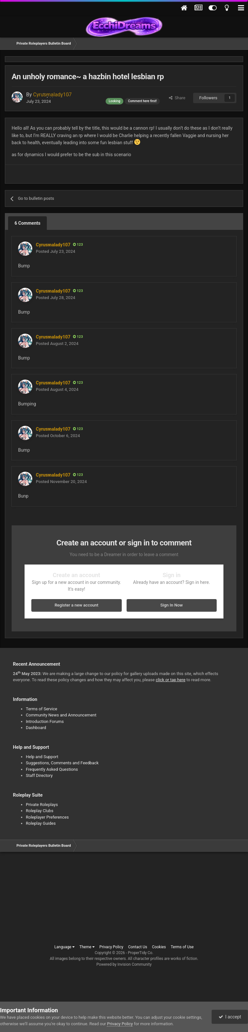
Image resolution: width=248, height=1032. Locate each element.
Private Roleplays (42, 804)
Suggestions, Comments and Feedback (62, 762)
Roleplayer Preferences (47, 817)
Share (177, 97)
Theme (87, 947)
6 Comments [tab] (27, 223)
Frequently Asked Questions (52, 769)
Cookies (159, 947)
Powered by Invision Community (124, 964)
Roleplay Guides (41, 823)
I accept (230, 1016)
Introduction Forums (45, 721)
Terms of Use (182, 947)
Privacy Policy (111, 947)
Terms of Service (41, 708)
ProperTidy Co (140, 953)
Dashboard (36, 727)
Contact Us (137, 947)
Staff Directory (39, 775)
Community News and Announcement (61, 715)
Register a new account (76, 605)
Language (64, 947)
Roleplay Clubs (39, 810)
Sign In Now (171, 605)
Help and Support (42, 756)
